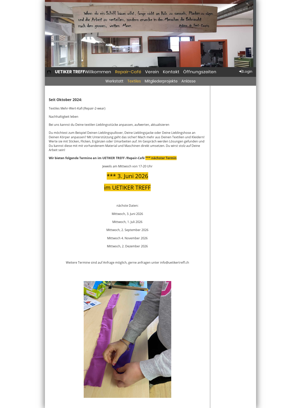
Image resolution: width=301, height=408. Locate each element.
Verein (152, 72)
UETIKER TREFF (70, 72)
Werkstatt (114, 81)
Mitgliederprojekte (161, 81)
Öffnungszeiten (199, 72)
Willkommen (98, 72)
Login (245, 71)
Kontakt (171, 72)
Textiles (134, 81)
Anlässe (188, 81)
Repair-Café (128, 72)
